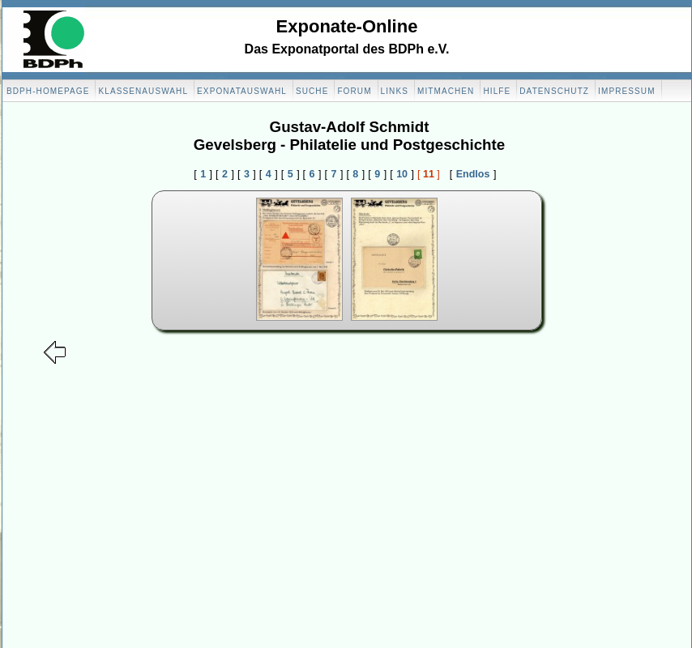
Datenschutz (554, 91)
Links (394, 91)
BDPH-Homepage (47, 91)
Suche (312, 91)
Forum (354, 91)
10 (402, 174)
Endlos (473, 174)
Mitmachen (445, 91)
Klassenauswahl (143, 91)
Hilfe (496, 91)
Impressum (626, 91)
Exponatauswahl (242, 91)
